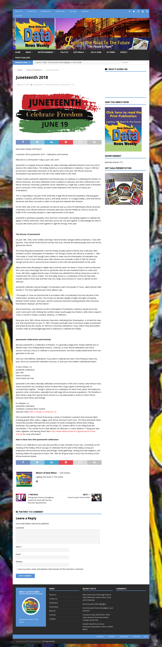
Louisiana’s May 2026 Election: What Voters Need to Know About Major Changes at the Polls (96, 617)
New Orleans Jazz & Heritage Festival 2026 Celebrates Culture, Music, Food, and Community (97, 597)
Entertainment (45, 52)
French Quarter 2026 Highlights (94, 604)
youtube (136, 636)
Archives (85, 11)
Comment (20, 528)
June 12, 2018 (24, 84)
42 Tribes (111, 52)
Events (123, 52)
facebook (100, 636)
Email (18, 554)
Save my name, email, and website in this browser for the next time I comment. (51, 569)
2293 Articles (65, 473)
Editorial (73, 11)
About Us (18, 11)
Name (18, 547)
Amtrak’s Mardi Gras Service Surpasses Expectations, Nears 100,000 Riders (98, 626)
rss (145, 636)
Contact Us (31, 11)
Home (18, 52)
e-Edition (18, 16)
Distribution (46, 11)
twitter (112, 636)
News (28, 52)
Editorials (79, 52)
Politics (64, 52)
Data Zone (96, 52)
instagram (124, 636)
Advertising (60, 11)
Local (63, 84)
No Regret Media (49, 641)
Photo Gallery (22, 57)
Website (19, 561)
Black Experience (53, 84)
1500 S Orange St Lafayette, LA (42, 412)
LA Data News (37, 84)
